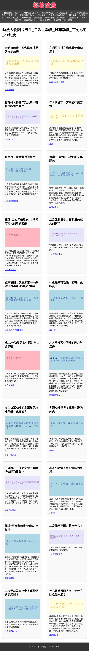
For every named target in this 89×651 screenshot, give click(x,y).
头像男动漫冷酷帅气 (57, 15)
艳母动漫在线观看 (56, 82)
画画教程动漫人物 (27, 15)
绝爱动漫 (57, 20)
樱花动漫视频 (61, 13)
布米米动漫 (26, 18)
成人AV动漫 (9, 385)
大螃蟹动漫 (9, 90)
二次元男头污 (54, 207)
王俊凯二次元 (10, 510)
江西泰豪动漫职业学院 (14, 330)
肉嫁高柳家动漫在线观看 (55, 18)
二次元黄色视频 (11, 201)
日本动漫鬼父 (12, 18)
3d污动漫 (68, 20)
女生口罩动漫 (10, 455)
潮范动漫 (53, 330)
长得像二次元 (10, 139)
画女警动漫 (9, 578)
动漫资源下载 (29, 20)
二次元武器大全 (11, 631)
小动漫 (52, 513)
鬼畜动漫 (12, 15)
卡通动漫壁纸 (44, 20)
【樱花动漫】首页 (10, 13)
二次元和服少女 (55, 254)
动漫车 (52, 144)
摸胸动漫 (38, 18)
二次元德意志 (10, 270)
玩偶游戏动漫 (47, 13)
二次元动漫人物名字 (30, 13)
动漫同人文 (54, 635)
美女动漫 (41, 15)
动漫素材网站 (54, 395)
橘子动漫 (72, 15)
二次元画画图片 (55, 554)
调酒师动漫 (73, 18)
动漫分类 (53, 450)
